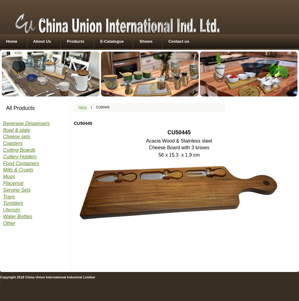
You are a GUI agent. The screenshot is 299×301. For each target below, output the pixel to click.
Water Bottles (17, 216)
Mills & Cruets (18, 169)
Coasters (13, 143)
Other (9, 223)
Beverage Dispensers (26, 123)
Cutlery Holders (20, 156)
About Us (42, 41)
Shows (146, 41)
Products (75, 41)
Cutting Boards (19, 150)
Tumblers (13, 203)
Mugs (9, 176)
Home (11, 41)
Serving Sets (17, 190)
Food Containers (21, 163)
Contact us (178, 41)
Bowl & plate (16, 130)
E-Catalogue (112, 41)
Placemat (13, 183)
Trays (9, 196)
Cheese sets (16, 136)
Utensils (11, 209)
